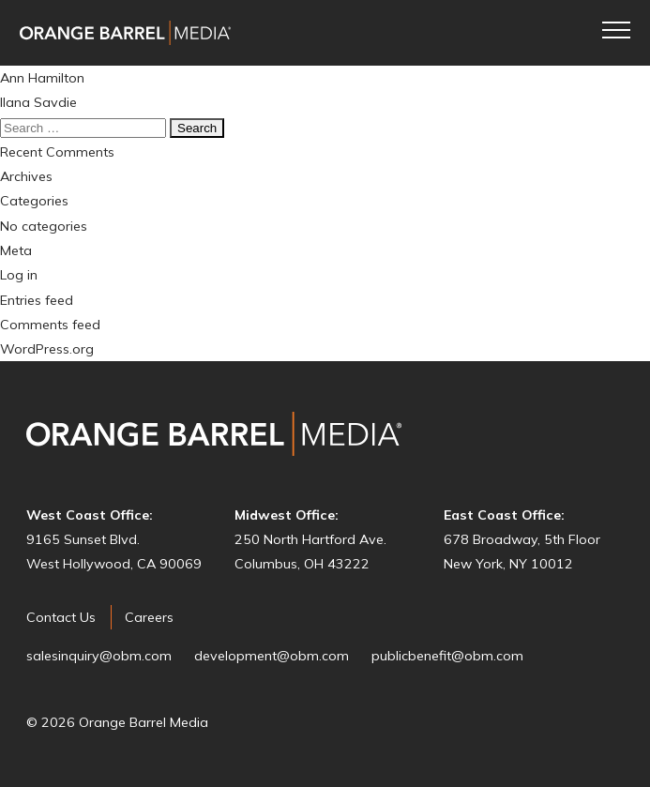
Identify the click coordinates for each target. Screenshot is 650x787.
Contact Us (61, 617)
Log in (19, 274)
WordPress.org (47, 349)
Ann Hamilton (42, 77)
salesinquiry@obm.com (99, 655)
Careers (149, 617)
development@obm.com (271, 655)
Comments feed (50, 324)
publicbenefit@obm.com (447, 655)
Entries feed (36, 300)
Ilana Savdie (38, 102)
